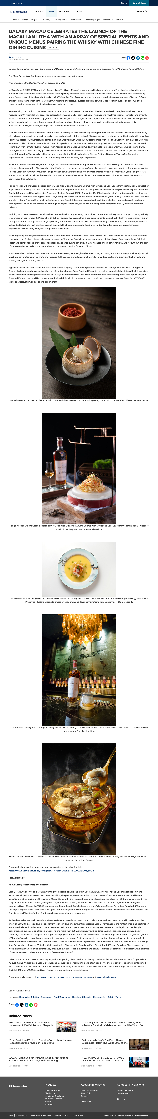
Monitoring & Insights (54, 1096)
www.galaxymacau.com (48, 977)
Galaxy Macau (14, 57)
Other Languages (92, 20)
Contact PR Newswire (130, 1084)
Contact (78, 11)
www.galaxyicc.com (106, 977)
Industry (46, 20)
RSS (66, 1115)
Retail (110, 997)
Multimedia (76, 20)
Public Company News (113, 20)
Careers (84, 1096)
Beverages (46, 997)
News (51, 11)
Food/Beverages (62, 997)
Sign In (124, 3)
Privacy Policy (21, 1115)
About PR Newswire (93, 1084)
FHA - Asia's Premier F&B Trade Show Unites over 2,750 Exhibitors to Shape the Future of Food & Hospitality (31, 1024)
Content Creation (52, 1090)
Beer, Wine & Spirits (29, 997)
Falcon (48, 1101)
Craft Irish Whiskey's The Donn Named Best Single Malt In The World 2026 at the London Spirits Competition (104, 1041)
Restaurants (99, 997)
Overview (14, 20)
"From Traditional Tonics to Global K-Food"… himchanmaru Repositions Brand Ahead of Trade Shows (41, 1041)
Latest (25, 20)
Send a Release (139, 3)
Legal (11, 1115)
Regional (35, 20)
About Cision (86, 1093)
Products (39, 11)
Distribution (50, 1093)
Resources (64, 11)
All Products (50, 1104)
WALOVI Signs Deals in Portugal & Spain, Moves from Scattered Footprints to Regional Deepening (38, 1059)
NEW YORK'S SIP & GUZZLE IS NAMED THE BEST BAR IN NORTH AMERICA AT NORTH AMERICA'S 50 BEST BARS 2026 (103, 1059)
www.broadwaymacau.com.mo (76, 977)
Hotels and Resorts (81, 997)
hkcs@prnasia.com (125, 1090)
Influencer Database (53, 1099)
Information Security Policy (41, 1115)
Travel (118, 997)
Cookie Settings (77, 1115)
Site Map (58, 1115)
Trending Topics (60, 20)
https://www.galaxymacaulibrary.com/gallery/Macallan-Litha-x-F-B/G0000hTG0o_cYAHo (51, 871)
